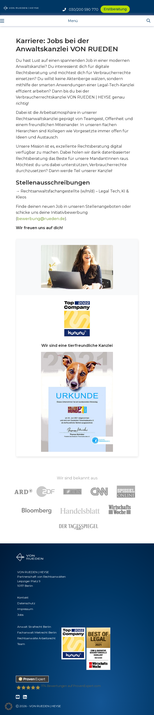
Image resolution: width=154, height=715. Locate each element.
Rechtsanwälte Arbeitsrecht (36, 638)
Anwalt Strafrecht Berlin (34, 626)
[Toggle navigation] (69, 20)
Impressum (25, 609)
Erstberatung (115, 9)
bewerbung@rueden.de (41, 218)
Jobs (20, 614)
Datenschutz (26, 603)
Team (21, 644)
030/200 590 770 (80, 9)
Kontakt (23, 597)
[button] (8, 706)
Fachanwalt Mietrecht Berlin (37, 632)
